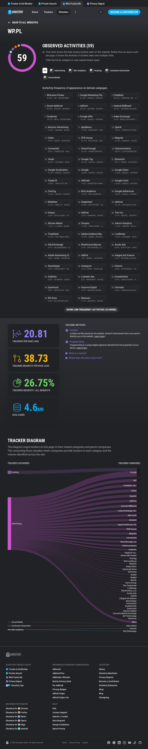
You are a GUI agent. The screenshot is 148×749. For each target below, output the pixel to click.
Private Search (47, 3)
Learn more (100, 336)
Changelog (104, 697)
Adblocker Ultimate (61, 677)
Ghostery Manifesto (108, 673)
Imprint (85, 743)
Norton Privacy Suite (61, 681)
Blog (101, 693)
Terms (64, 743)
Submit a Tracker (60, 716)
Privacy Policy (74, 743)
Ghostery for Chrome (17, 708)
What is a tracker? (76, 353)
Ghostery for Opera (16, 720)
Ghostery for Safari (16, 716)
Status (102, 669)
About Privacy (58, 729)
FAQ (54, 708)
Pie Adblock (57, 685)
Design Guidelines (60, 724)
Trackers (48, 12)
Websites (63, 12)
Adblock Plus (58, 673)
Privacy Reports (106, 677)
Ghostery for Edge (15, 724)
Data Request (58, 720)
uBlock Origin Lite (60, 697)
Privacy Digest (95, 3)
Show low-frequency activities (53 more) (91, 309)
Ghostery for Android (17, 729)
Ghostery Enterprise (108, 685)
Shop (101, 689)
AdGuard (56, 669)
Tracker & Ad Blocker (20, 3)
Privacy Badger (59, 689)
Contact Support (59, 712)
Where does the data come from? (83, 358)
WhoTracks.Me (71, 3)
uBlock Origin (58, 693)
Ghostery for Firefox (16, 712)
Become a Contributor (124, 12)
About (35, 12)
